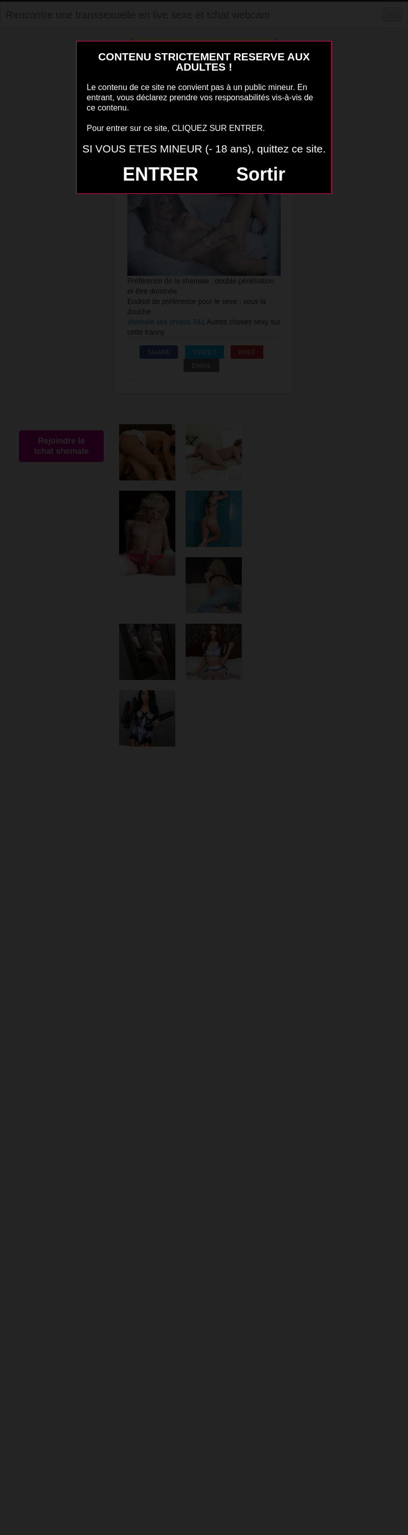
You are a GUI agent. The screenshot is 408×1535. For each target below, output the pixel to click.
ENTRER (160, 174)
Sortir (260, 174)
